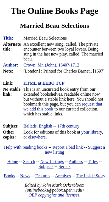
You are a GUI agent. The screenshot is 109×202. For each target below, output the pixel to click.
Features (42, 175)
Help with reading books (25, 147)
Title (7, 38)
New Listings (52, 161)
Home (12, 161)
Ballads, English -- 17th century (51, 126)
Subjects (45, 166)
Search (29, 161)
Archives (63, 175)
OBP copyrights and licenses (54, 195)
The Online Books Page (54, 11)
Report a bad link (67, 147)
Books (9, 175)
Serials (64, 166)
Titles (93, 161)
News (25, 175)
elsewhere (37, 137)
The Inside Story (90, 175)
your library (91, 132)
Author (10, 65)
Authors (76, 161)
